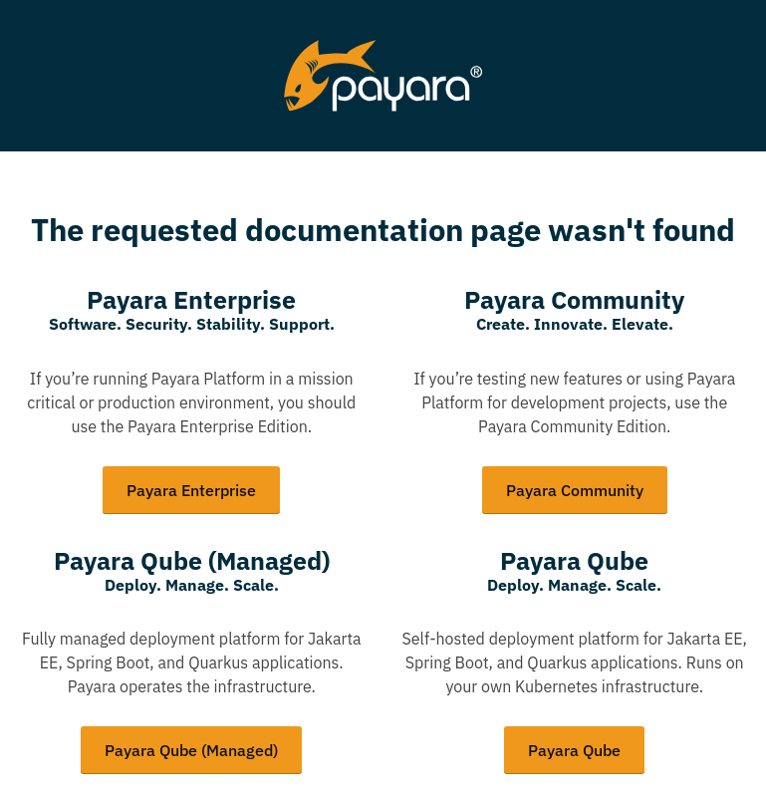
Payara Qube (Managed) (191, 750)
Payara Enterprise (191, 490)
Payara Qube (574, 750)
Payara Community (574, 490)
